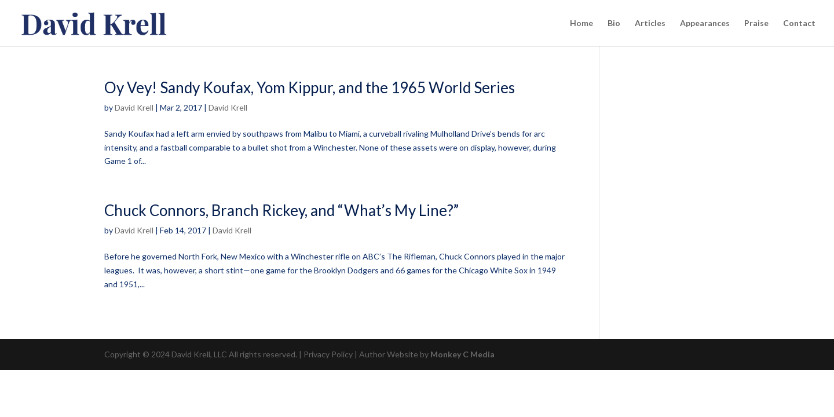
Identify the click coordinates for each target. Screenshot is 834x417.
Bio (614, 23)
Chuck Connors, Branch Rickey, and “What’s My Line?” (281, 210)
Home (581, 23)
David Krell (134, 107)
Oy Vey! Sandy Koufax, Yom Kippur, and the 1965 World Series (309, 87)
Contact (799, 23)
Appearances (705, 23)
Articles (650, 23)
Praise (756, 23)
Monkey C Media (462, 354)
